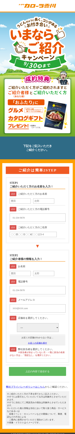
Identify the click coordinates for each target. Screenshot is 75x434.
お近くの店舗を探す (37, 344)
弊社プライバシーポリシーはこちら (25, 387)
